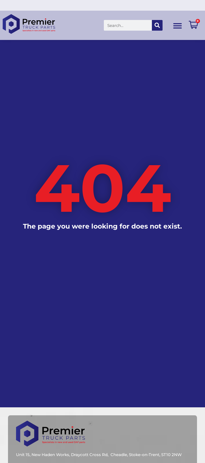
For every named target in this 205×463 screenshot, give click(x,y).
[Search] (147, 25)
